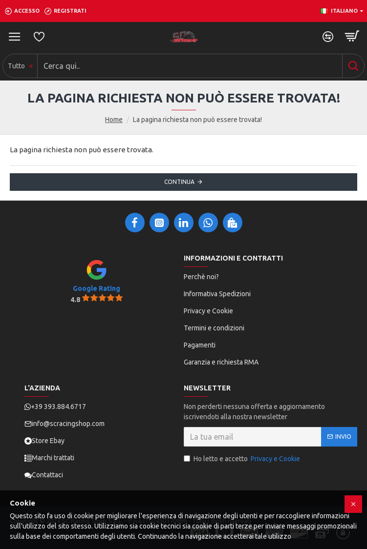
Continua (179, 182)
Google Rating (96, 288)
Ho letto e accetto (243, 459)
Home (114, 119)
